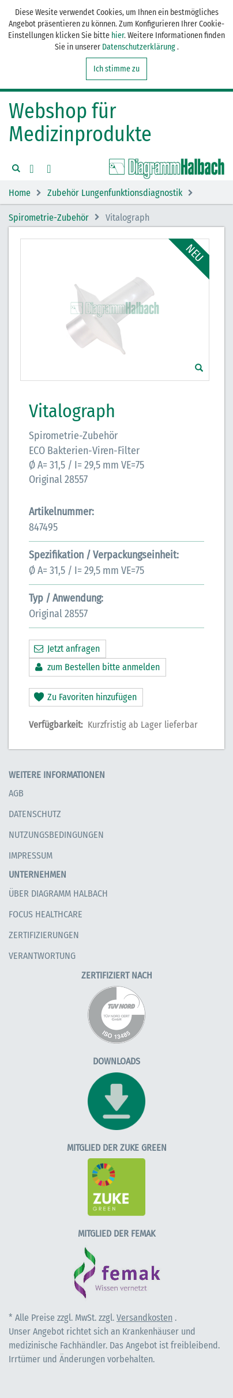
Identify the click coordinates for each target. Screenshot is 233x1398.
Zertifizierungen (44, 935)
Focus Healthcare (45, 914)
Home (20, 193)
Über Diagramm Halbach (58, 893)
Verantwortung (42, 955)
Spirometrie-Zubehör (49, 217)
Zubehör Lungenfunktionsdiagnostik (114, 193)
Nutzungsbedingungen (56, 834)
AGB (16, 793)
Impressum (30, 855)
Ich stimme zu (116, 69)
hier (117, 35)
